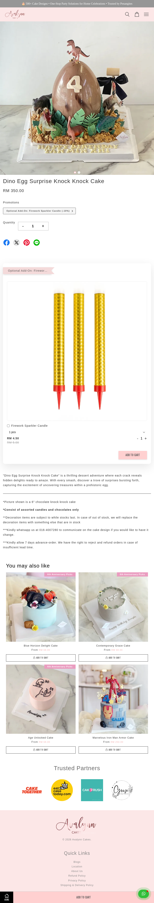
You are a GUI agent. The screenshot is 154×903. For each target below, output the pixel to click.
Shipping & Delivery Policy (77, 885)
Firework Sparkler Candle (27, 426)
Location (77, 866)
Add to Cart (133, 455)
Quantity (9, 222)
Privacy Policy (77, 880)
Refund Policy (77, 875)
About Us (77, 871)
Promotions (11, 202)
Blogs (77, 862)
